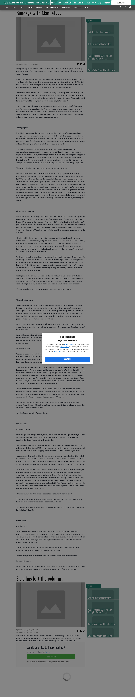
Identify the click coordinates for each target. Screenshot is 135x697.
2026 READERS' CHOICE (52, 7)
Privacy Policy (65, 347)
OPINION (30, 7)
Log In (100, 2)
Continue (67, 359)
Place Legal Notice (27, 2)
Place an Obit (56, 2)
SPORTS (15, 7)
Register (107, 2)
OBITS (22, 7)
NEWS (7, 7)
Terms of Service (69, 344)
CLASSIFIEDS (77, 7)
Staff (74, 2)
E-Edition (81, 2)
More (87, 7)
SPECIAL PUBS (66, 7)
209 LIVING (39, 7)
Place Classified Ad (43, 2)
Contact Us (67, 2)
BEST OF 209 (14, 2)
